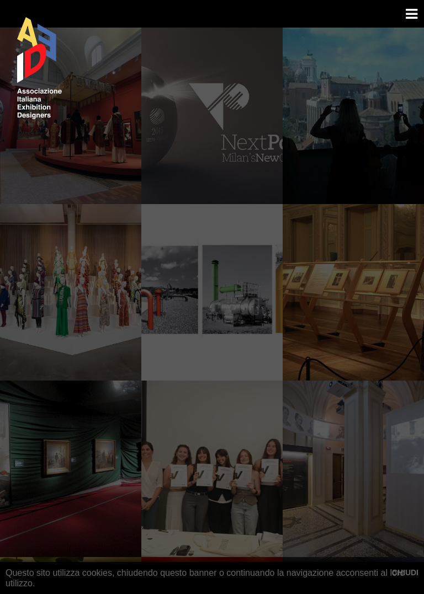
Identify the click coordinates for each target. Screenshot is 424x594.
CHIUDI (405, 572)
